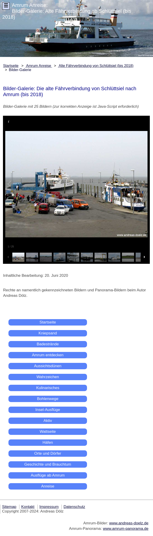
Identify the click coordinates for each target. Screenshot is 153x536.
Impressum (49, 507)
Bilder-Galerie (20, 70)
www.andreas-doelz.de (128, 523)
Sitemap (9, 507)
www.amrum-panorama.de (125, 528)
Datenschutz (74, 507)
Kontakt (27, 507)
